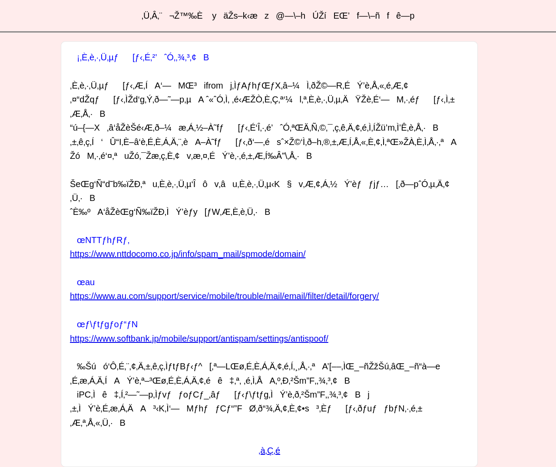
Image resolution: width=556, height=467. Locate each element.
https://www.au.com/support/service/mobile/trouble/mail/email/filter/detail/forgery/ (224, 296)
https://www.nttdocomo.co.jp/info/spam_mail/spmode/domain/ (187, 254)
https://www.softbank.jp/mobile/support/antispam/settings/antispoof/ (199, 338)
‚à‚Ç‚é (269, 450)
